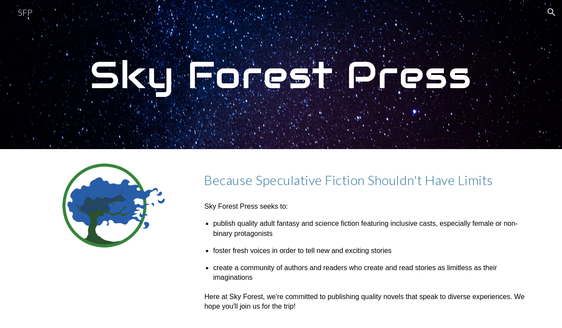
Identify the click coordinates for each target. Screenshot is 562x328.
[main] (281, 74)
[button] (551, 12)
